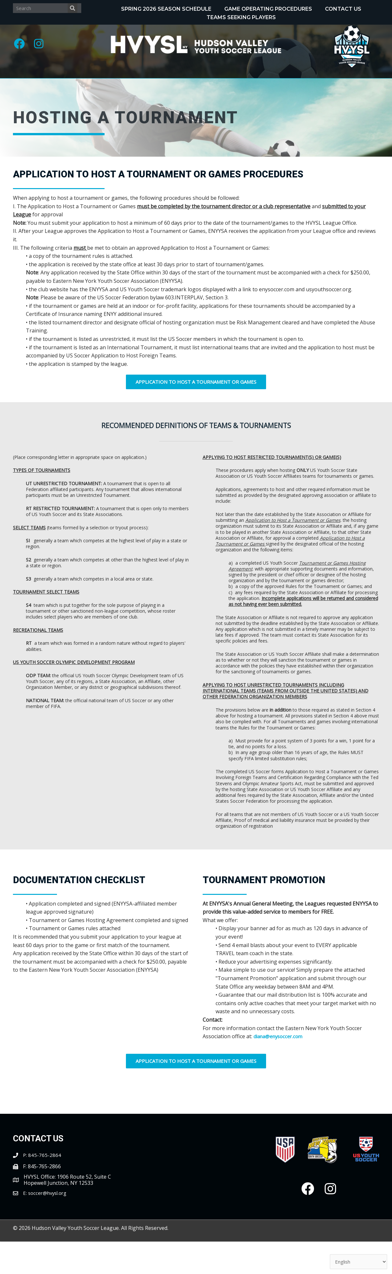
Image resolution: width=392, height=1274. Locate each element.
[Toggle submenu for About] (52, 85)
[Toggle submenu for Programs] (121, 85)
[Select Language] (356, 1261)
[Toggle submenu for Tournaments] (283, 85)
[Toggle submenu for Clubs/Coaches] (368, 85)
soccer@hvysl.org (49, 1225)
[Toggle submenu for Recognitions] (201, 85)
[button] (21, 45)
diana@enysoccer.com (280, 1069)
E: (25, 1225)
